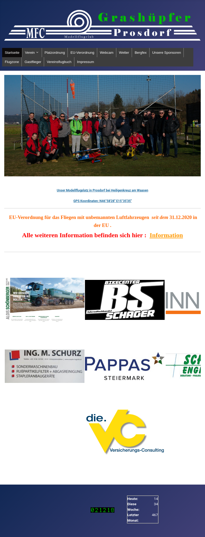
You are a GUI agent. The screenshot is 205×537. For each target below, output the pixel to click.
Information (166, 235)
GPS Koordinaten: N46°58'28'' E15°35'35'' (102, 201)
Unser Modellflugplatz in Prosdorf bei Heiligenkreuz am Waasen (102, 190)
